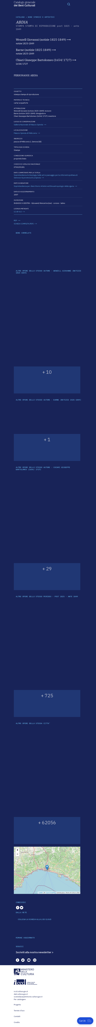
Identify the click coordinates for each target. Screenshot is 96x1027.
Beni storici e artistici (41, 17)
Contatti (17, 1016)
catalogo (20, 17)
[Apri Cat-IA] (85, 1020)
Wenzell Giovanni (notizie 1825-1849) (41, 39)
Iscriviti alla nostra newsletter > (34, 952)
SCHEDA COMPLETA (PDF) (24, 224)
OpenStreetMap (51, 893)
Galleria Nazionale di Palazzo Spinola (28, 124)
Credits (17, 1022)
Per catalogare (20, 999)
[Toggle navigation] (68, 4)
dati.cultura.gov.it (21, 994)
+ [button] (17, 850)
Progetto (17, 1005)
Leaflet (40, 893)
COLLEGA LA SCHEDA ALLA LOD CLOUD (34, 919)
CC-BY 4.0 (18, 212)
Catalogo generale (24, 3)
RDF (15, 220)
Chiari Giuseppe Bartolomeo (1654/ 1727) (43, 60)
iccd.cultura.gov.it (21, 991)
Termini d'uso (19, 1010)
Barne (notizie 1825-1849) (33, 50)
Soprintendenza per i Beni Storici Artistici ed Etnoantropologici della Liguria (44, 186)
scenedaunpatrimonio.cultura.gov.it (28, 997)
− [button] (17, 854)
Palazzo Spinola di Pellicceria (25, 133)
